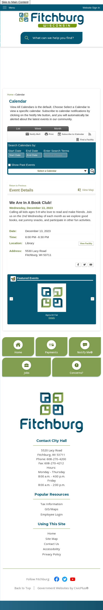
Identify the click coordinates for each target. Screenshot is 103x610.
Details (52, 318)
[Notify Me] (33, 134)
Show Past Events (23, 164)
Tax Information (51, 504)
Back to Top (22, 588)
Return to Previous (17, 185)
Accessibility (51, 549)
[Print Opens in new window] (48, 134)
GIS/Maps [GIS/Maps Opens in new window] (51, 509)
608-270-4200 (57, 459)
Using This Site (51, 524)
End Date (32, 150)
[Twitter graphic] (64, 579)
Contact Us (51, 544)
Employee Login (52, 514)
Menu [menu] (12, 7)
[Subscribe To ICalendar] (70, 134)
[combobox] (16, 155)
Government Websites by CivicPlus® (63, 588)
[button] (26, 38)
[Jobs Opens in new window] (26, 367)
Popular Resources (51, 494)
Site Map (52, 539)
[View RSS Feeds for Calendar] (90, 134)
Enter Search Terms (56, 150)
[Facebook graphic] (56, 579)
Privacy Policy (51, 554)
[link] (91, 7)
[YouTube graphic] (72, 579)
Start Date (14, 150)
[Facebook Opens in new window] (78, 265)
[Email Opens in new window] (91, 265)
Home (10, 94)
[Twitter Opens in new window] (84, 265)
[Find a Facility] (85, 140)
